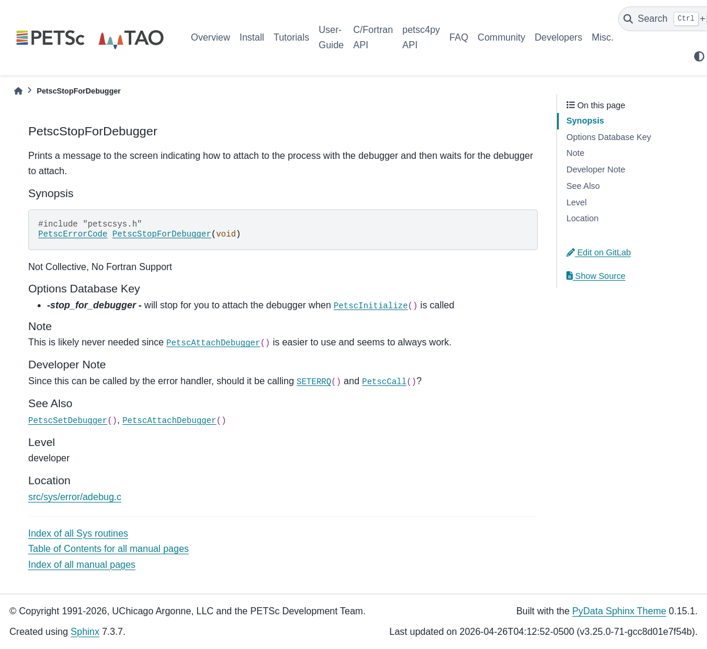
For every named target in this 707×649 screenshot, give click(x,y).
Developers (558, 37)
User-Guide (331, 37)
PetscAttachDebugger (213, 343)
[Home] (18, 91)
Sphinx (85, 632)
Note (575, 153)
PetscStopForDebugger (161, 234)
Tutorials (291, 37)
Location (582, 218)
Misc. (602, 37)
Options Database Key (608, 137)
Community (501, 37)
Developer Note (595, 169)
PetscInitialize (371, 306)
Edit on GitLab (598, 252)
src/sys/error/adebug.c (74, 497)
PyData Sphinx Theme (619, 611)
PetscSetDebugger (67, 420)
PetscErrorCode (73, 234)
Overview (211, 37)
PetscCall (384, 382)
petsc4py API (421, 37)
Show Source (595, 276)
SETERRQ (313, 382)
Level (576, 202)
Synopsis (585, 120)
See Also (583, 186)
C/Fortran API (373, 37)
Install (251, 37)
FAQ (458, 37)
